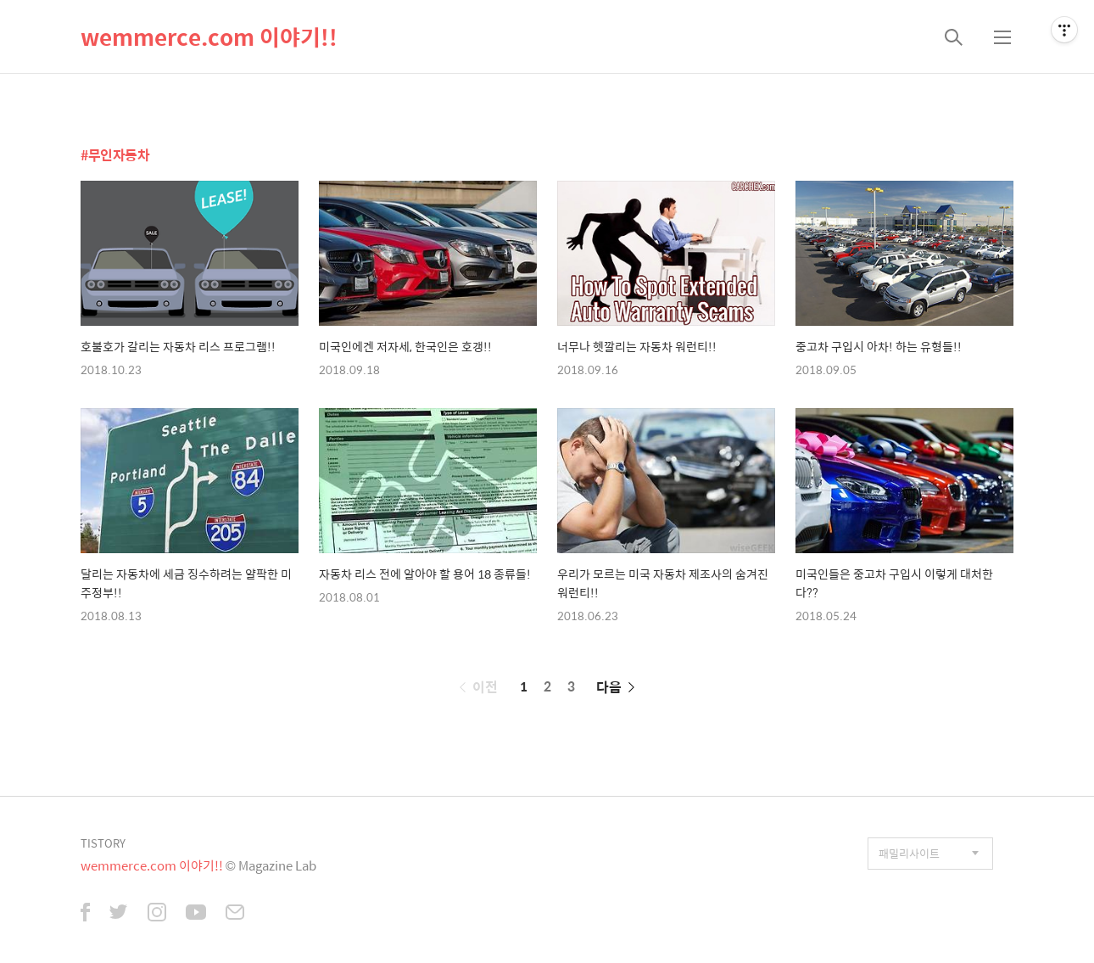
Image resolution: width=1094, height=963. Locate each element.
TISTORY (103, 843)
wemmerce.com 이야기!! (209, 36)
